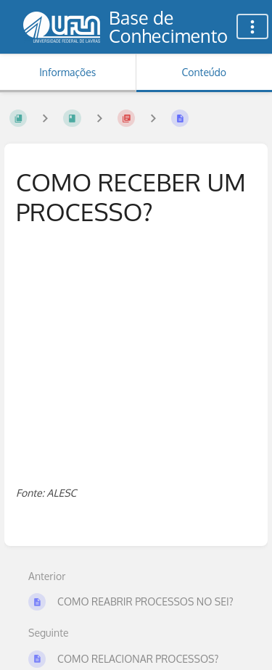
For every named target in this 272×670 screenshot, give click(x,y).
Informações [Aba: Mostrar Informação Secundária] (67, 72)
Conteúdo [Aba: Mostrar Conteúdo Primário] (204, 72)
